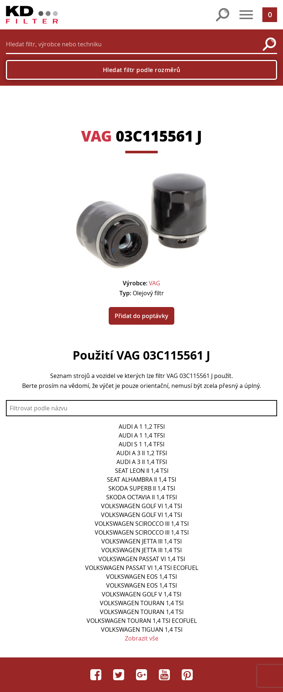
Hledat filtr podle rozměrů (142, 70)
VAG (96, 135)
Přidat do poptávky (141, 316)
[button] (246, 14)
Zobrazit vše (141, 638)
